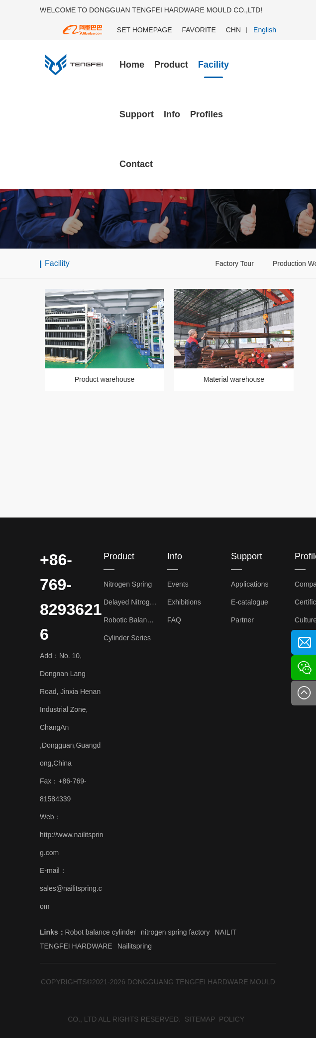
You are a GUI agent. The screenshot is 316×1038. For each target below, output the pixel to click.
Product (171, 65)
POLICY (231, 1019)
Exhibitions (184, 602)
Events (178, 584)
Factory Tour (234, 263)
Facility (213, 65)
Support (136, 114)
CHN (233, 30)
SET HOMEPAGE (144, 30)
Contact (136, 164)
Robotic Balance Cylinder (130, 620)
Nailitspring (134, 946)
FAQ (174, 620)
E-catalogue (249, 602)
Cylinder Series (127, 638)
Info (172, 114)
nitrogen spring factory (175, 932)
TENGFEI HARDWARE (76, 946)
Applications (250, 584)
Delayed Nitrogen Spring (130, 602)
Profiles (206, 114)
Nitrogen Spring (128, 584)
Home (131, 65)
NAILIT (226, 932)
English (264, 30)
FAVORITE (199, 30)
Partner (242, 620)
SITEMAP (200, 1019)
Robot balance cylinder (100, 932)
